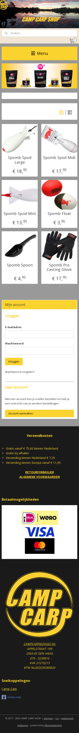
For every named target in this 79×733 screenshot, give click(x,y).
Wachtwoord (14, 343)
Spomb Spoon (20, 265)
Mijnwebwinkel (53, 725)
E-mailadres (13, 327)
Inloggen (13, 361)
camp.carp (11, 697)
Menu (39, 53)
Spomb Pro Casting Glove (59, 267)
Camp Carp (9, 689)
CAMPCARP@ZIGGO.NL (40, 644)
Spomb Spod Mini (20, 213)
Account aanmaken (20, 413)
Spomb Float (59, 213)
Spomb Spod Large (19, 159)
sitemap (48, 718)
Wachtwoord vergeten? (20, 372)
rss (57, 718)
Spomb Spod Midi (59, 157)
